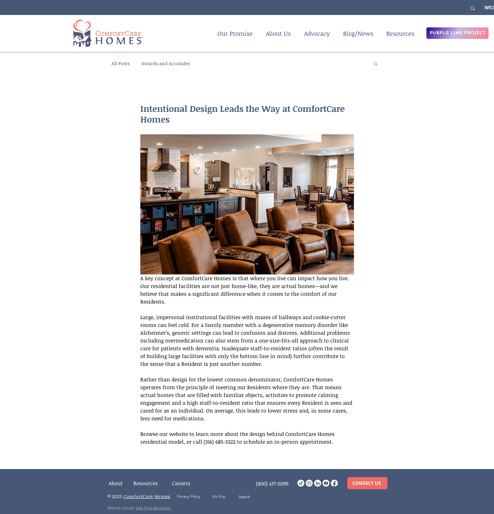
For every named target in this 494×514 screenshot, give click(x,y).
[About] (115, 483)
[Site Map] (218, 496)
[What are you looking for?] (424, 8)
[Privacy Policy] (189, 496)
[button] (375, 63)
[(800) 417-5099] (272, 483)
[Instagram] (309, 483)
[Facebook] (334, 483)
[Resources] (146, 483)
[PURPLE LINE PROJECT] (457, 33)
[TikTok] (300, 483)
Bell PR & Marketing (153, 508)
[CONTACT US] (367, 483)
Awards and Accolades (165, 63)
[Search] (247, 496)
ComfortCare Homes (147, 496)
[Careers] (181, 483)
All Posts (120, 63)
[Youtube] (326, 483)
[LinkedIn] (317, 483)
